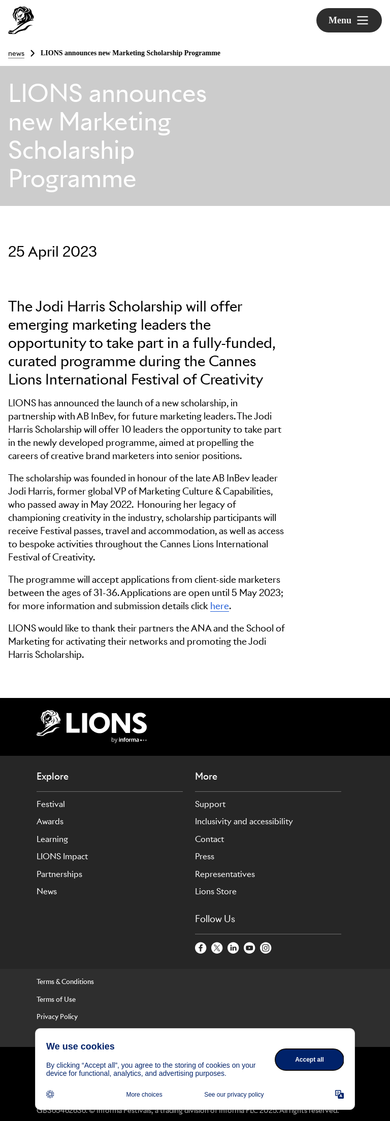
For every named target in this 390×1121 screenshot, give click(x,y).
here (219, 606)
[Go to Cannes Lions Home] (21, 20)
